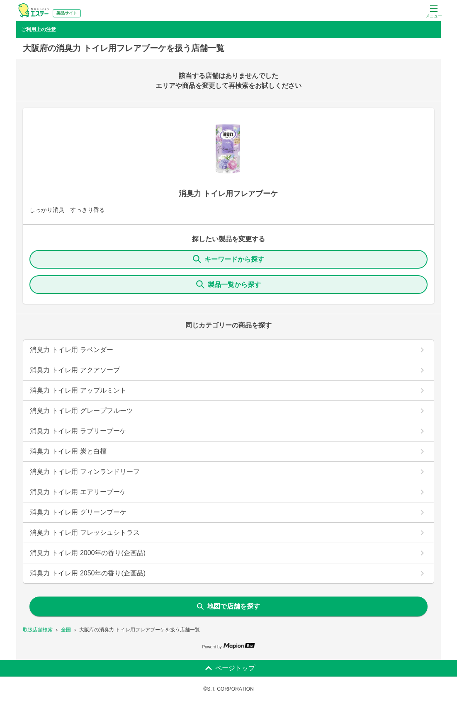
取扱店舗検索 (38, 630)
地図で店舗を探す (228, 606)
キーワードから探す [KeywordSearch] (228, 259)
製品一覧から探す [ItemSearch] (228, 284)
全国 (66, 630)
